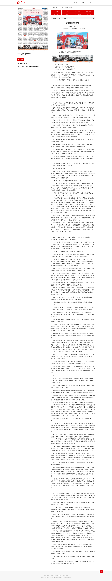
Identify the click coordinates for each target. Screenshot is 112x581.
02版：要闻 (67, 11)
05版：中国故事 (56, 14)
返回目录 (54, 18)
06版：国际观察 (67, 14)
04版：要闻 (88, 11)
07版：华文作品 (78, 14)
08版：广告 (88, 14)
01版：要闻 (56, 11)
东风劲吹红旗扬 (22, 63)
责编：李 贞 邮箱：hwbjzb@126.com (28, 66)
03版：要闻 (78, 11)
